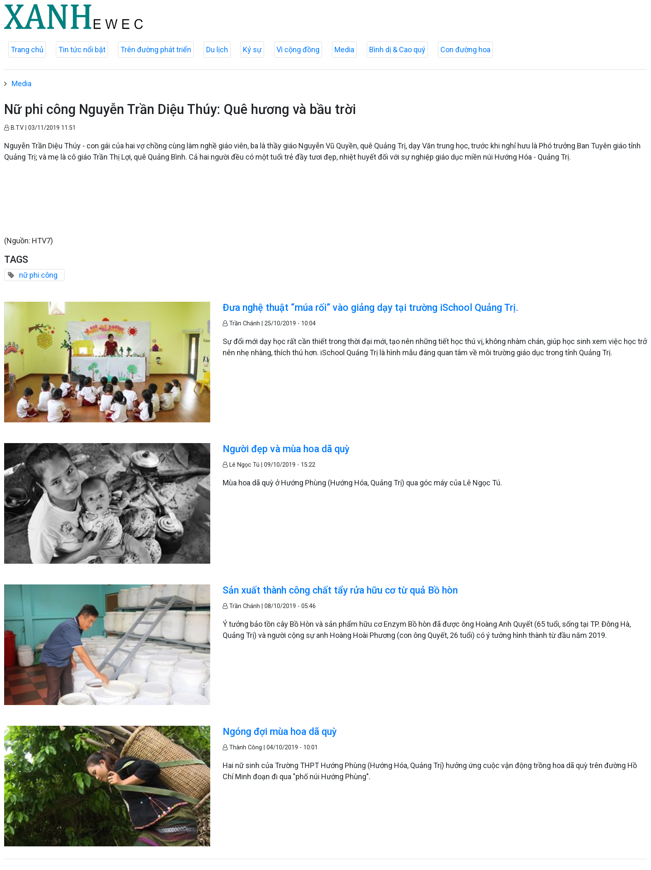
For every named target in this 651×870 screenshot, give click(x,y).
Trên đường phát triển (155, 49)
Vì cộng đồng (297, 49)
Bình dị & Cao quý (397, 49)
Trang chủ (27, 49)
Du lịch (217, 49)
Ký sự (252, 49)
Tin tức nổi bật (82, 49)
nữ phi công (38, 275)
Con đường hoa (465, 49)
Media (344, 49)
